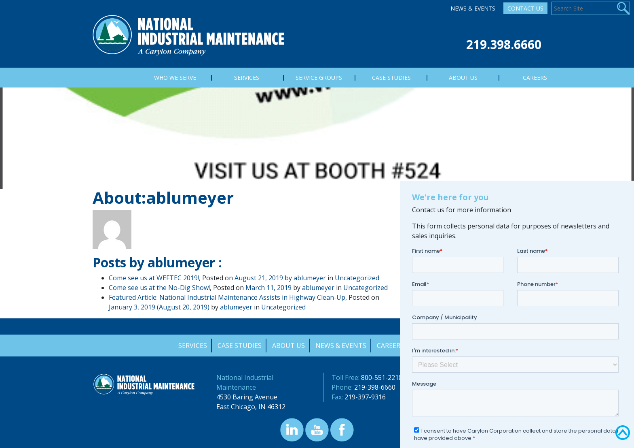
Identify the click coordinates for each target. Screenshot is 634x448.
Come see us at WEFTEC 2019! (154, 277)
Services (192, 345)
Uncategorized (357, 277)
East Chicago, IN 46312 (250, 406)
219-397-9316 (365, 397)
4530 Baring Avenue (246, 397)
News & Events (472, 8)
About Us (288, 345)
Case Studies (240, 345)
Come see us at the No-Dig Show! (159, 287)
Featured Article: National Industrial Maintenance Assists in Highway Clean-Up (227, 297)
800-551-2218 (381, 377)
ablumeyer (310, 277)
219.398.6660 (503, 44)
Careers (390, 345)
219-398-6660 (374, 387)
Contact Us (525, 8)
